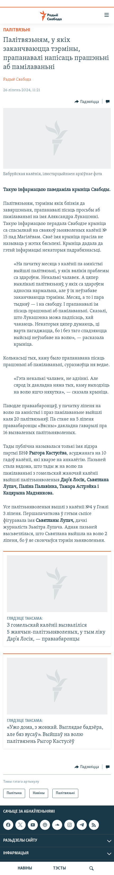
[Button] (87, 102)
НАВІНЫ (25, 868)
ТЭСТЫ (59, 868)
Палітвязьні (16, 30)
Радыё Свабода (17, 79)
